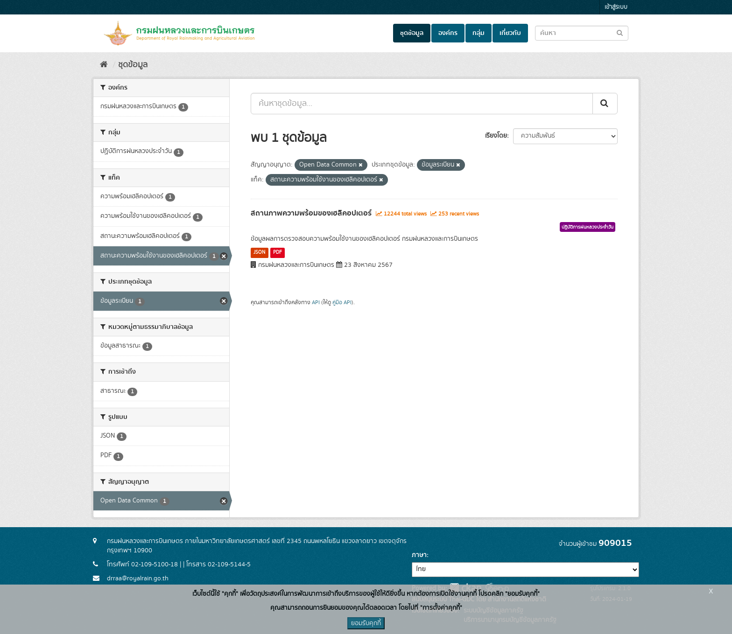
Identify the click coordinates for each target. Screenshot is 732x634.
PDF (277, 252)
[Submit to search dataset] (620, 32)
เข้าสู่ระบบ (616, 7)
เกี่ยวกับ (510, 33)
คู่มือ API (342, 303)
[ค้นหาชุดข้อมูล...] (422, 103)
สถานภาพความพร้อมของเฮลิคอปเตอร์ (311, 213)
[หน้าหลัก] (104, 65)
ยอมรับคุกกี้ (366, 623)
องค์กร (448, 33)
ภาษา (419, 555)
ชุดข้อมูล (411, 33)
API (316, 303)
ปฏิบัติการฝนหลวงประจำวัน (587, 227)
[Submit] (605, 103)
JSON (259, 252)
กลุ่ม (478, 33)
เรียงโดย (496, 135)
